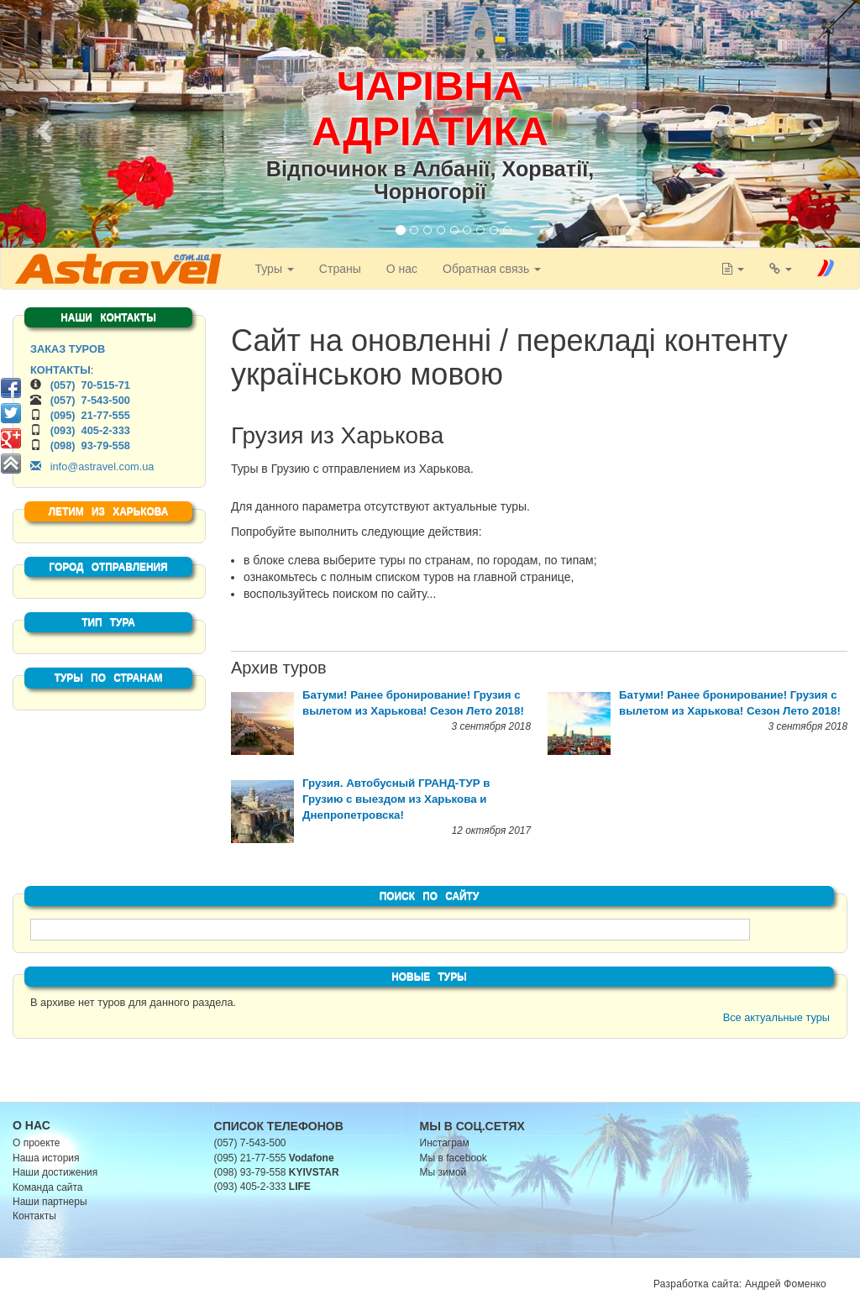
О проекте (36, 1143)
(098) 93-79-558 (90, 445)
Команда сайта (48, 1187)
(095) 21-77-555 (90, 415)
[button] (42, 126)
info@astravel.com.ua (92, 466)
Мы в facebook (453, 1158)
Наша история (46, 1158)
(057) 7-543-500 (90, 400)
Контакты (34, 1216)
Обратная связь (491, 268)
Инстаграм (444, 1143)
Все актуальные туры (776, 1017)
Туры (273, 268)
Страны (339, 268)
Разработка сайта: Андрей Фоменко (739, 1284)
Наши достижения (55, 1172)
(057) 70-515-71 (90, 385)
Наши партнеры (50, 1202)
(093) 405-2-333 (90, 430)
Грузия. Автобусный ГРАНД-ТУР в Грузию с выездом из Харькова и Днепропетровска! (396, 799)
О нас (401, 268)
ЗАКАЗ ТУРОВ (67, 349)
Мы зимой (443, 1172)
